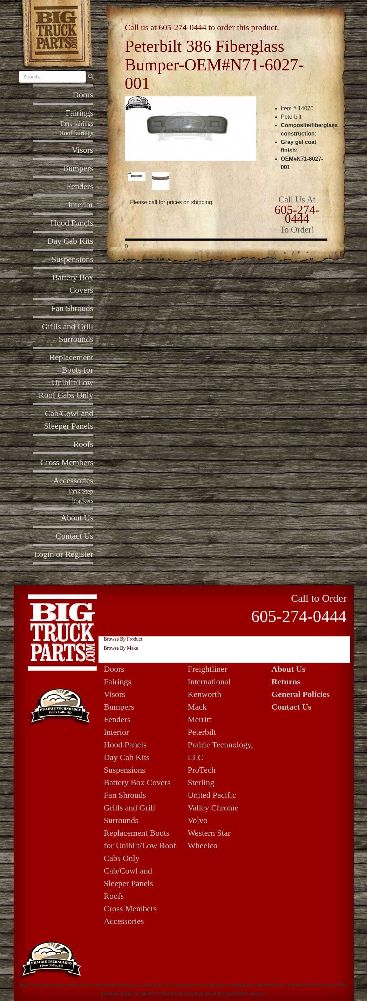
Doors (83, 94)
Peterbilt (202, 732)
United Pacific (212, 795)
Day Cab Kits (70, 241)
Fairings (79, 112)
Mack (197, 706)
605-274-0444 (182, 27)
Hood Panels (71, 222)
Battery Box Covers (137, 782)
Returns (285, 681)
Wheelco (202, 845)
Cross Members (66, 462)
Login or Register (63, 554)
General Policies (300, 694)
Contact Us (74, 535)
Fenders (80, 186)
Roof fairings (76, 133)
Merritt (199, 719)
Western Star (209, 832)
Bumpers (78, 168)
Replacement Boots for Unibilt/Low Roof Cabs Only (140, 845)
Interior (80, 204)
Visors (82, 149)
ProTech (202, 769)
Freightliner (207, 669)
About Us (77, 517)
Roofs (83, 444)
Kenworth (204, 694)
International (209, 681)
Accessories (73, 480)
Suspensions (72, 259)
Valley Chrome (213, 807)
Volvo (198, 820)
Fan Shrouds (72, 308)
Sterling (201, 782)
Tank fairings (76, 123)
